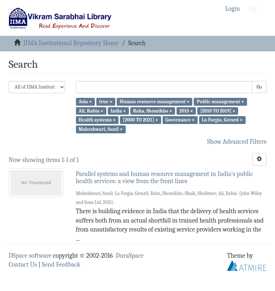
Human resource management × (154, 101)
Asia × (85, 101)
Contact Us (23, 264)
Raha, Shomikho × (152, 110)
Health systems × (97, 120)
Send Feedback (61, 264)
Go (259, 87)
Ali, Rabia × (91, 110)
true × (105, 101)
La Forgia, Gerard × (222, 120)
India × (118, 110)
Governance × (180, 120)
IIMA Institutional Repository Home (71, 43)
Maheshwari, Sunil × (101, 129)
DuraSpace (130, 255)
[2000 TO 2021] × (140, 120)
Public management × (220, 101)
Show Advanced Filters (237, 142)
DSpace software (30, 255)
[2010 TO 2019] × (217, 110)
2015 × (186, 110)
